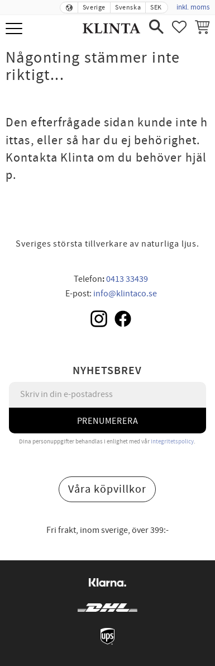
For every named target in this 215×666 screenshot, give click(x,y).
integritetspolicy (172, 441)
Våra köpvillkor (107, 489)
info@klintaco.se (125, 293)
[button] (15, 29)
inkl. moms (192, 7)
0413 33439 (127, 279)
